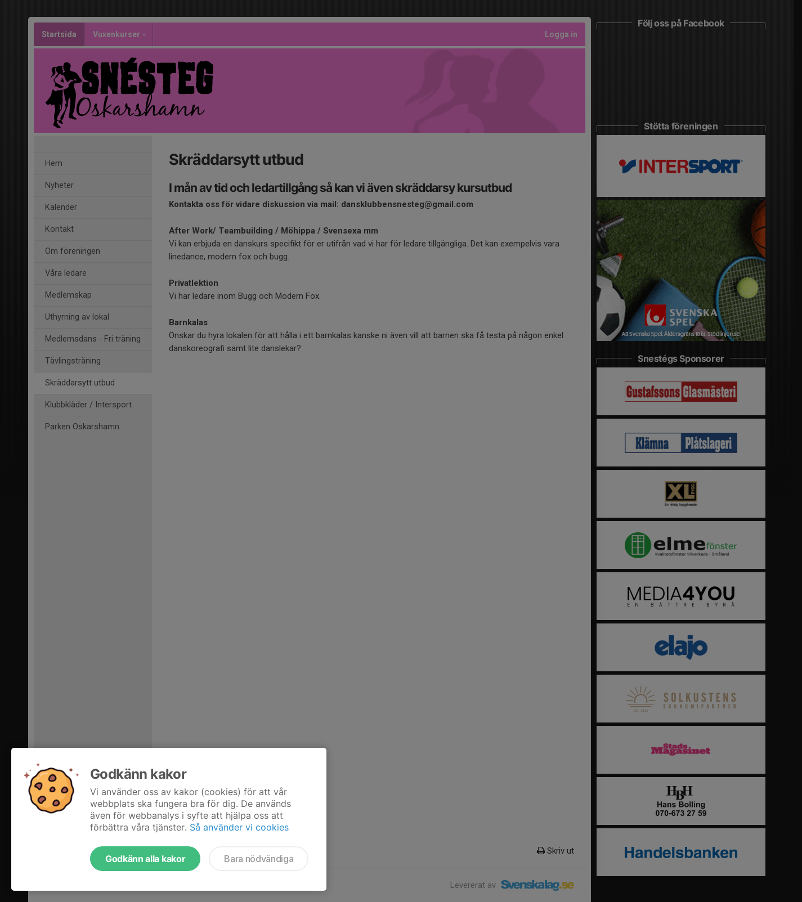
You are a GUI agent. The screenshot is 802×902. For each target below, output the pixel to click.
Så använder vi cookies (239, 827)
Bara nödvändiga (258, 858)
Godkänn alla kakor (145, 858)
